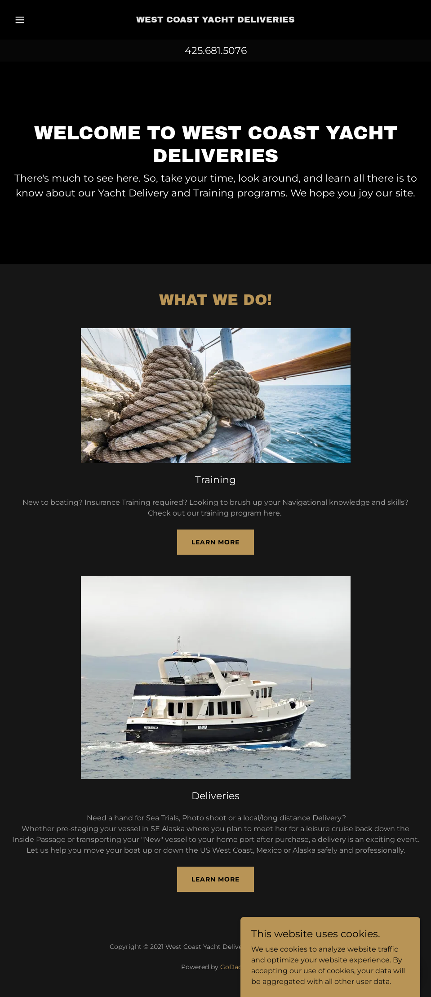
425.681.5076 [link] (216, 51)
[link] (215, 20)
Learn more (215, 542)
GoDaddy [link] (235, 967)
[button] (32, 20)
